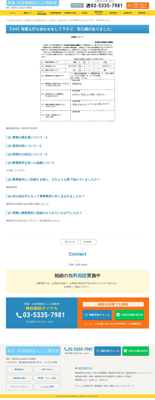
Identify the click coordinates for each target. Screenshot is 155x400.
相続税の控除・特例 (84, 376)
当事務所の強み (19, 378)
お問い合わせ (47, 369)
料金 (106, 386)
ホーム (78, 386)
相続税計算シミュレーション (139, 373)
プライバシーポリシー (19, 387)
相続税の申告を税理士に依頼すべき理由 (113, 376)
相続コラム (115, 386)
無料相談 (98, 386)
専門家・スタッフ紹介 (47, 378)
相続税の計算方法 (116, 373)
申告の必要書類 (100, 373)
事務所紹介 (19, 369)
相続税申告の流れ (83, 373)
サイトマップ (127, 386)
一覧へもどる (69, 242)
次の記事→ (88, 242)
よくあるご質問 (47, 387)
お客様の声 (88, 386)
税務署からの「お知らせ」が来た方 (91, 380)
